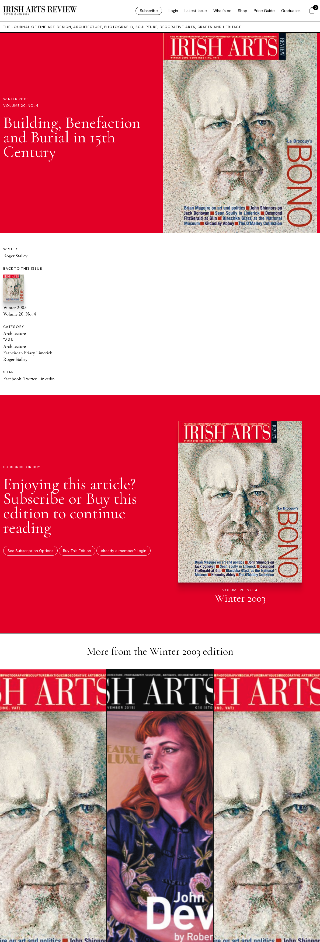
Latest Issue (196, 10)
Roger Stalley (15, 255)
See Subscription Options (30, 550)
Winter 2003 (16, 99)
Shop (242, 10)
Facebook (12, 378)
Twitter (29, 378)
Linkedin (46, 378)
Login (173, 10)
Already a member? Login (123, 550)
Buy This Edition (77, 550)
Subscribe (149, 10)
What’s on (222, 10)
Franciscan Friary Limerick (27, 352)
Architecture (14, 333)
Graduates (291, 10)
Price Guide (264, 10)
